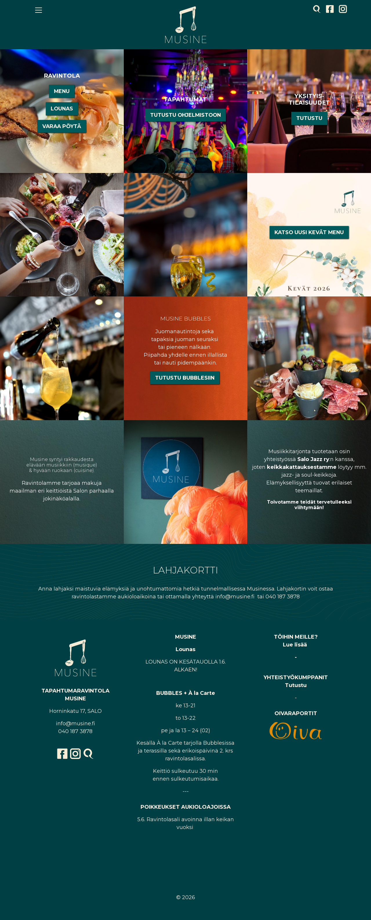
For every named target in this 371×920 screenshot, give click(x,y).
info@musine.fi (75, 723)
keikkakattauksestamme (302, 467)
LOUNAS (62, 108)
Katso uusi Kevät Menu (309, 232)
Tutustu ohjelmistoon (185, 115)
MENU (62, 91)
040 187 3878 (75, 731)
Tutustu (309, 118)
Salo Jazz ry (313, 459)
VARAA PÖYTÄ (61, 126)
